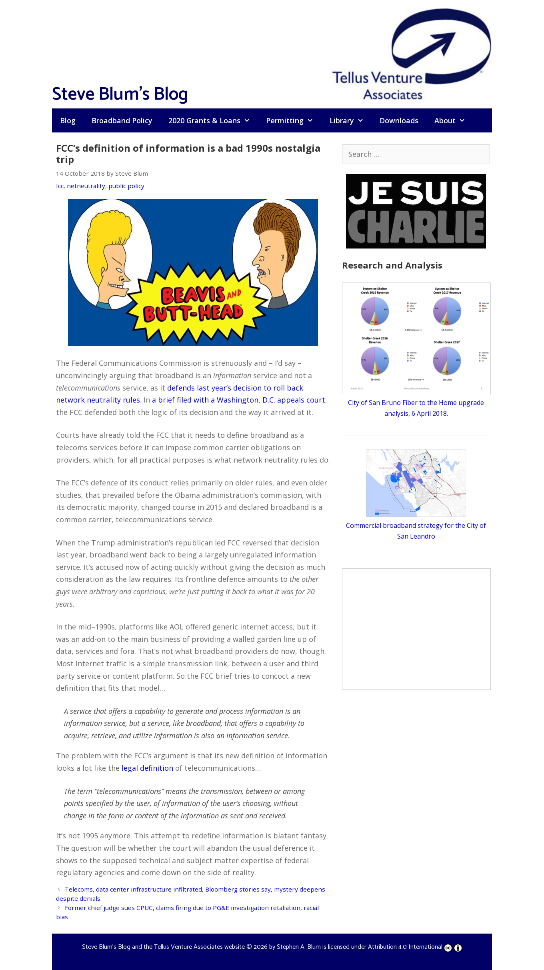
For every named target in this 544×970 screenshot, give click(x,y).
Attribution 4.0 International (415, 947)
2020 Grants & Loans (213, 120)
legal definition (147, 768)
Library (351, 120)
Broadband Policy (122, 120)
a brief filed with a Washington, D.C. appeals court (238, 400)
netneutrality (86, 186)
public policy (126, 186)
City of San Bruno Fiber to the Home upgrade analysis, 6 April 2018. (416, 402)
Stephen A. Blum (299, 947)
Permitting (293, 120)
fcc (60, 186)
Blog (68, 120)
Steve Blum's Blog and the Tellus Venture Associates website (163, 947)
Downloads (399, 120)
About (453, 120)
